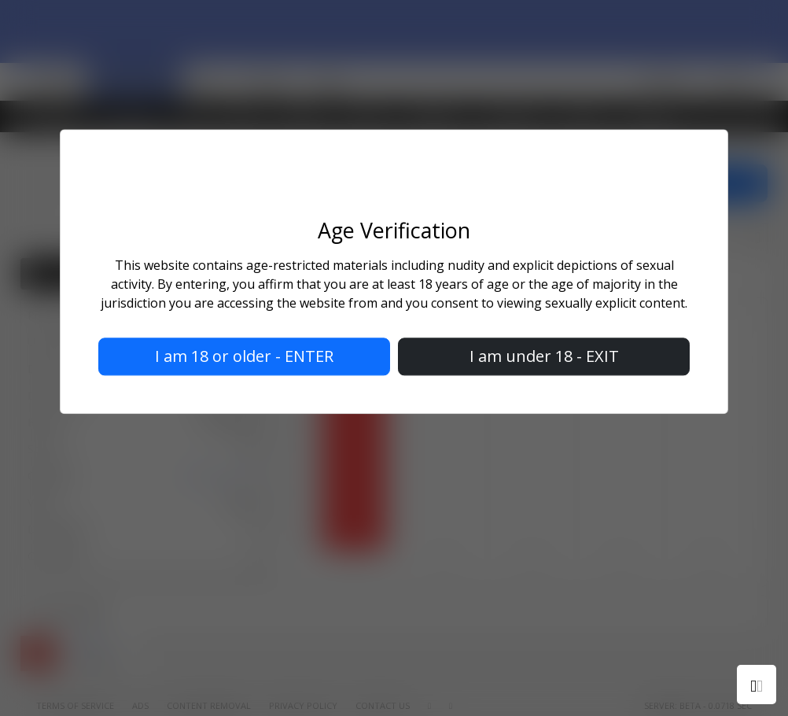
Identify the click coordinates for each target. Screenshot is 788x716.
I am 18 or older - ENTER (244, 356)
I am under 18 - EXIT (544, 356)
